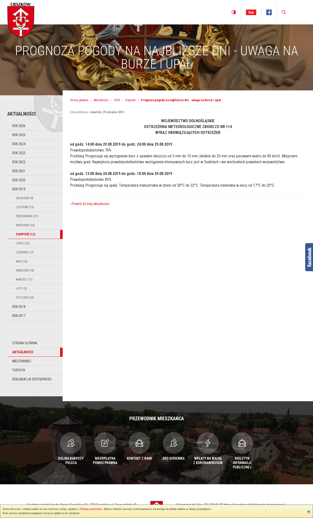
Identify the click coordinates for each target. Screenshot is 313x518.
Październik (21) (27, 216)
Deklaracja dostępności (32, 379)
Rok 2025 (18, 135)
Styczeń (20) (25, 297)
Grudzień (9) (24, 198)
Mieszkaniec (21, 361)
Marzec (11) (24, 279)
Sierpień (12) (25, 234)
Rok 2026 (18, 126)
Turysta (18, 370)
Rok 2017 (18, 316)
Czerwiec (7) (25, 252)
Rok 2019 (18, 189)
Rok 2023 (18, 153)
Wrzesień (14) (25, 225)
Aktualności (22, 352)
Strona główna (24, 343)
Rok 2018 (18, 307)
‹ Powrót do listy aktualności (89, 204)
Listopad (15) (25, 207)
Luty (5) (21, 288)
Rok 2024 (18, 144)
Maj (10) (21, 261)
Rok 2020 (18, 180)
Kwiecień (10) (25, 270)
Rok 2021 (18, 171)
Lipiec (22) (23, 243)
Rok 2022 (18, 162)
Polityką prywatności (91, 509)
